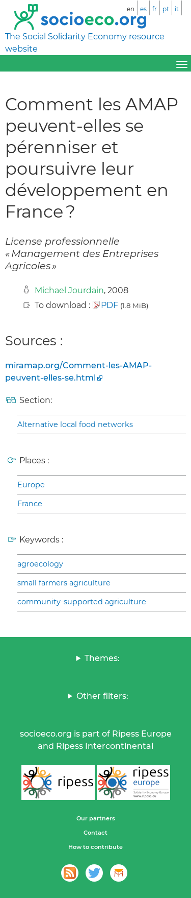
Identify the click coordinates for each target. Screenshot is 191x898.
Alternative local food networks (75, 424)
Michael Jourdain (69, 290)
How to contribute (95, 846)
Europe (31, 484)
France (29, 503)
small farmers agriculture (64, 582)
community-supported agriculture (81, 601)
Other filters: (102, 696)
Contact (95, 832)
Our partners (95, 818)
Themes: (102, 658)
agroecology (40, 564)
